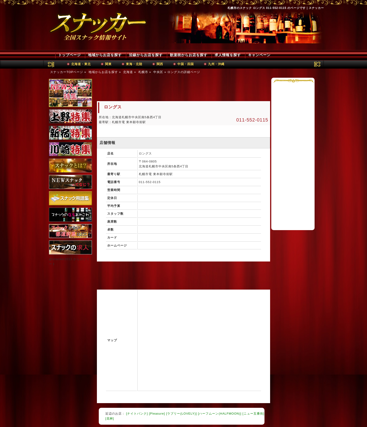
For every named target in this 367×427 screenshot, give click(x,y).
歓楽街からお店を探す (188, 55)
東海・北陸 (134, 64)
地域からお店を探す (105, 55)
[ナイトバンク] (137, 413)
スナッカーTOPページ (66, 72)
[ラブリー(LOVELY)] (181, 413)
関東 (108, 64)
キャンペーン (259, 55)
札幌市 (143, 72)
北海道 (128, 72)
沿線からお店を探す (146, 55)
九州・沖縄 (216, 64)
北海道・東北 (81, 64)
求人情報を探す (228, 55)
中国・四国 (185, 64)
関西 (160, 64)
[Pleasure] (157, 413)
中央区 (158, 72)
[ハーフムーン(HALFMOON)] (220, 413)
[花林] (109, 418)
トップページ (69, 55)
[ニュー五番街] (253, 413)
